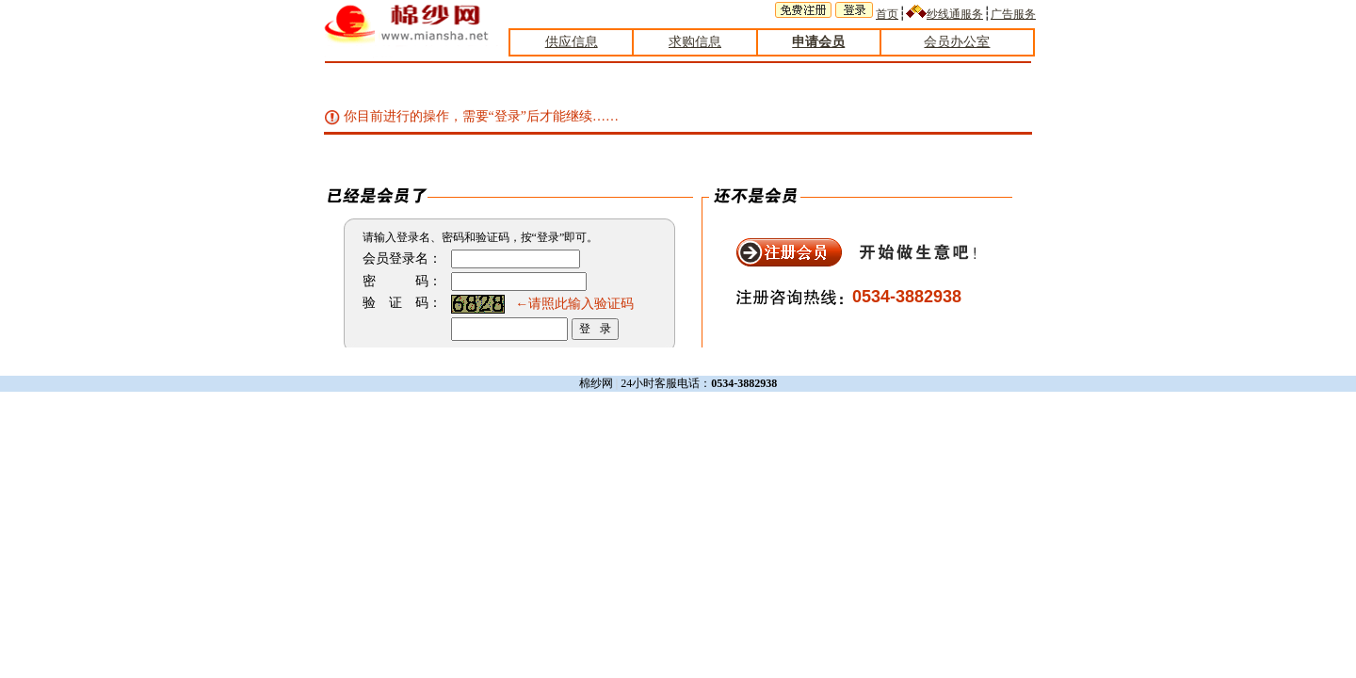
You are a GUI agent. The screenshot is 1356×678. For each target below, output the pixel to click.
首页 (887, 14)
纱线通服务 (955, 14)
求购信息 (695, 42)
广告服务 (1013, 14)
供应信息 (571, 42)
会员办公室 (957, 42)
